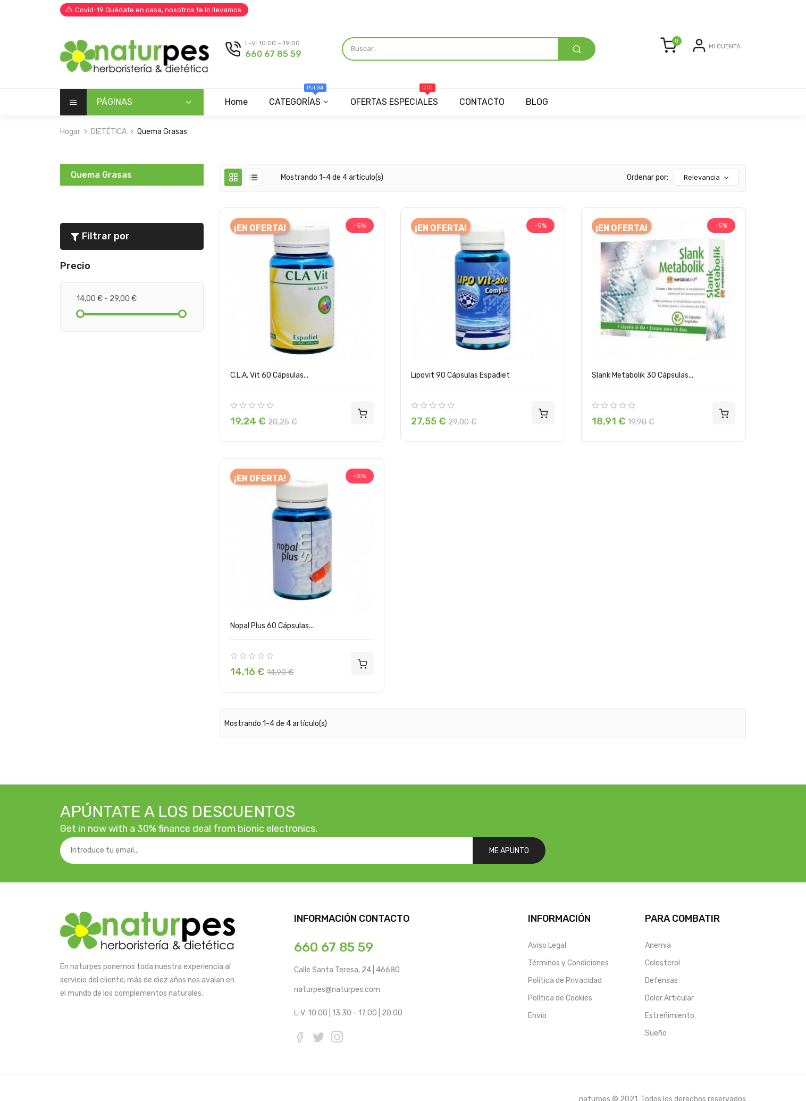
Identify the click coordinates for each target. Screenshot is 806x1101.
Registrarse (721, 69)
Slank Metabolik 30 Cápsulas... (642, 378)
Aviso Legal (547, 922)
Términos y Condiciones (568, 940)
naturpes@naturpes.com (337, 966)
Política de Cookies (560, 975)
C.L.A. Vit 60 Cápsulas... (269, 378)
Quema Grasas (101, 178)
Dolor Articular (669, 975)
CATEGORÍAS (299, 101)
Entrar (683, 69)
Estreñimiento (669, 992)
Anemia (658, 922)
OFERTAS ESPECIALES (397, 101)
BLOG (543, 105)
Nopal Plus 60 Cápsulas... (272, 628)
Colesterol (662, 940)
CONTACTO (486, 105)
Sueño (656, 1010)
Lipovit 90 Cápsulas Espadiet (460, 378)
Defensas (661, 957)
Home (236, 105)
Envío (537, 992)
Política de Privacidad (565, 957)
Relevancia (707, 181)
